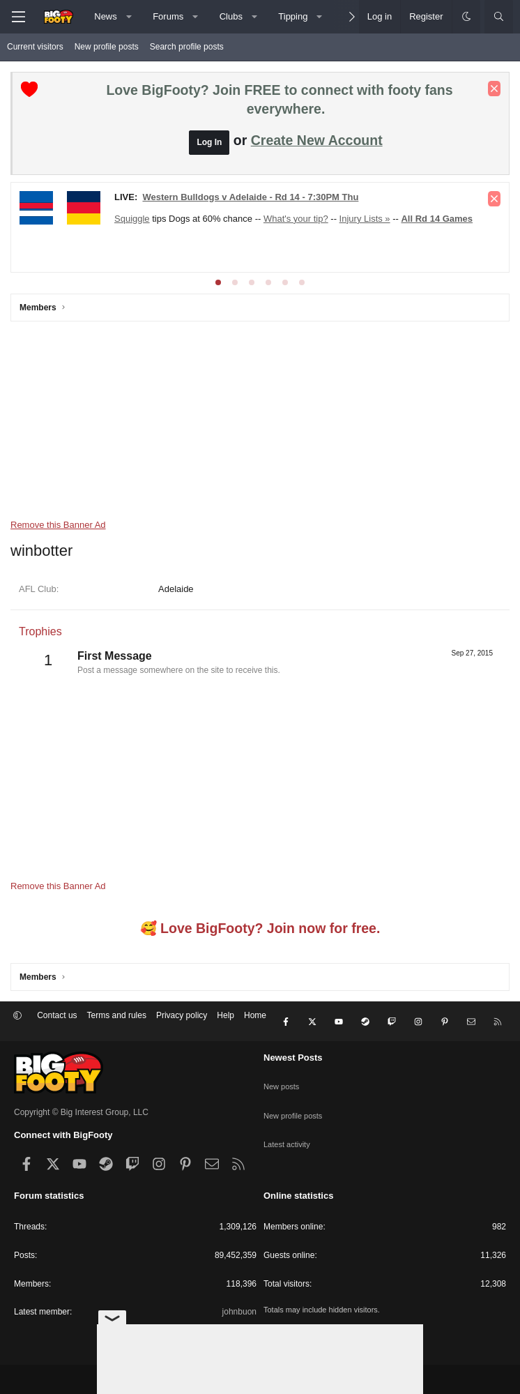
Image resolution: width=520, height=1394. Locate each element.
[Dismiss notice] (494, 88)
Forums (168, 16)
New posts (283, 1069)
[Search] (498, 16)
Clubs (231, 16)
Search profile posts (187, 47)
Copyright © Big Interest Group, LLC (81, 1101)
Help (225, 1015)
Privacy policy (181, 1015)
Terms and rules (116, 1015)
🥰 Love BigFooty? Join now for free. (260, 928)
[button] (128, 16)
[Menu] (18, 16)
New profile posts (107, 47)
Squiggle (132, 218)
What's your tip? (295, 218)
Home (255, 1015)
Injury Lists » (364, 218)
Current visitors (35, 47)
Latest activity (288, 1118)
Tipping (292, 16)
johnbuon (239, 1300)
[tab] (218, 282)
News (105, 16)
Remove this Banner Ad (58, 525)
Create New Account (317, 140)
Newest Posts (293, 1046)
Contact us (57, 1015)
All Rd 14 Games (437, 218)
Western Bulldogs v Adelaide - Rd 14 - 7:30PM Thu (250, 197)
